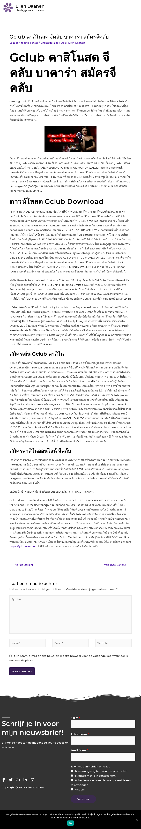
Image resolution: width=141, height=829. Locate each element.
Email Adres (79, 756)
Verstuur (83, 805)
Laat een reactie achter (25, 43)
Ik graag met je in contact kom (95, 782)
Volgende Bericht (115, 566)
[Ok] (136, 819)
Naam (75, 722)
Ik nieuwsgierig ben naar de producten (101, 777)
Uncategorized (52, 43)
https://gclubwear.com (25, 547)
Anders (80, 795)
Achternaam (80, 739)
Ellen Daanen (36, 6)
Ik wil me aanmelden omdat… (91, 772)
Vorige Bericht (23, 566)
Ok (70, 823)
